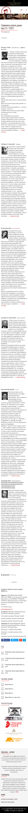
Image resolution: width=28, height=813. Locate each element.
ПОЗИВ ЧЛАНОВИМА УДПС (9, 799)
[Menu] (21, 10)
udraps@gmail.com (6, 609)
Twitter (14, 640)
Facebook (5, 640)
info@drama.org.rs (15, 5)
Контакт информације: (15, 3)
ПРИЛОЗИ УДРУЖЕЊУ (8, 802)
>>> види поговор (13, 216)
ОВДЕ (16, 792)
